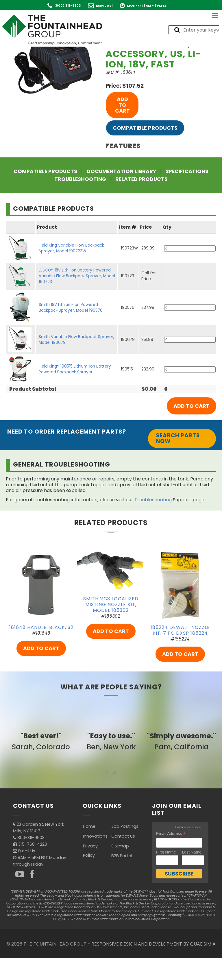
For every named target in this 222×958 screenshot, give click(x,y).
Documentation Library (121, 171)
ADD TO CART (122, 105)
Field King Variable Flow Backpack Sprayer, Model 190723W (71, 248)
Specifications (187, 171)
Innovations (95, 836)
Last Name (191, 852)
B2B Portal (121, 856)
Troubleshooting (80, 179)
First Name (166, 852)
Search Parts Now (178, 438)
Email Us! (104, 5)
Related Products (141, 179)
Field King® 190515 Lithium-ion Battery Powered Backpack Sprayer (75, 369)
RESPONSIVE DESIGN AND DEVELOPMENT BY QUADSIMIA (153, 944)
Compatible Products (145, 127)
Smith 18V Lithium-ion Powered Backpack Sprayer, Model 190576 (71, 307)
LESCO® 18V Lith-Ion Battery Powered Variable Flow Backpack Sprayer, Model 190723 (77, 276)
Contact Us (123, 836)
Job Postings (124, 826)
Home (89, 826)
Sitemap (120, 846)
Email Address (171, 833)
